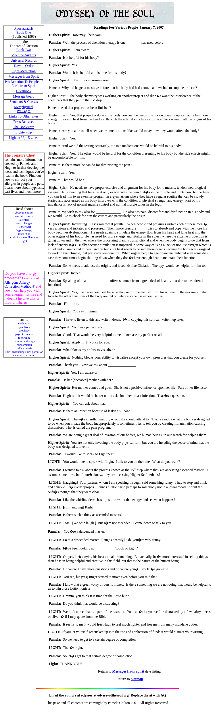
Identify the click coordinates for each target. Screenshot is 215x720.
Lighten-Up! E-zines (23, 137)
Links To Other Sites (23, 116)
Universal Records (24, 60)
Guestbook (23, 91)
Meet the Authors (23, 55)
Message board (23, 96)
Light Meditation (24, 71)
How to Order (23, 66)
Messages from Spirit (23, 76)
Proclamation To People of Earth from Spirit (24, 84)
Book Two (23, 50)
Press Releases (23, 122)
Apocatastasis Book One (23, 30)
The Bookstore (23, 127)
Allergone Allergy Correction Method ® (19, 284)
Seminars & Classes (24, 102)
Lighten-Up (23, 132)
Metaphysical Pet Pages (23, 109)
